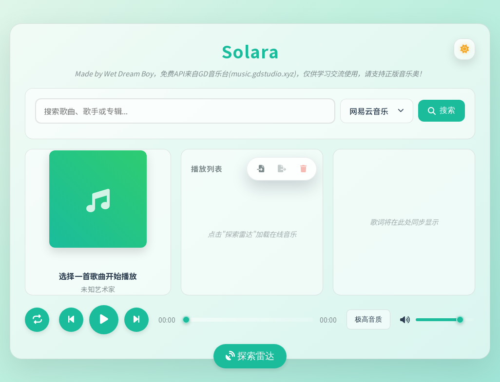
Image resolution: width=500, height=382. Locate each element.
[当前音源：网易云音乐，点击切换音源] (376, 111)
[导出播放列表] (281, 169)
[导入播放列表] (260, 169)
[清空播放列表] (303, 169)
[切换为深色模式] (464, 49)
